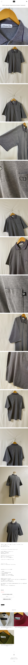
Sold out (7, 596)
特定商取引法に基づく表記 (14, 658)
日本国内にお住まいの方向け (7, 599)
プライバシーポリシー (14, 657)
